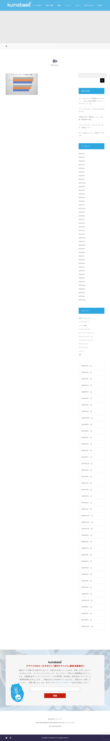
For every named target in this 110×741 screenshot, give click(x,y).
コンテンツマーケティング (86, 333)
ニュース (68, 5)
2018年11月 (82, 285)
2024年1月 (82, 164)
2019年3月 (82, 281)
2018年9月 (82, 289)
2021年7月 (82, 219)
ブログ (77, 5)
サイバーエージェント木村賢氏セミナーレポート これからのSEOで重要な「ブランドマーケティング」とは (91, 101)
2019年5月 (82, 274)
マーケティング (83, 347)
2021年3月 (82, 227)
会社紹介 (25, 5)
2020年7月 (82, 256)
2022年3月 (82, 201)
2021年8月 (82, 216)
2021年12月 (82, 208)
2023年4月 (82, 172)
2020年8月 (82, 252)
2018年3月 (82, 292)
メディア (81, 351)
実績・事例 (49, 5)
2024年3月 (82, 161)
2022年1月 (82, 205)
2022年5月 (82, 194)
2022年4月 (82, 197)
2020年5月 (82, 263)
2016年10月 (82, 300)
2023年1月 (82, 179)
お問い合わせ (88, 5)
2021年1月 (82, 234)
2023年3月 (82, 175)
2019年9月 (82, 270)
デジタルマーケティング (86, 340)
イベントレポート (84, 322)
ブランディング (83, 344)
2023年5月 (82, 168)
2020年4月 (82, 267)
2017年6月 (82, 296)
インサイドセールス (84, 329)
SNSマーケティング (84, 318)
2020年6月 (82, 260)
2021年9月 (82, 212)
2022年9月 (82, 186)
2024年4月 (82, 157)
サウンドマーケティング (86, 336)
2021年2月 (82, 230)
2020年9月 (82, 249)
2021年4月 (82, 223)
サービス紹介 (36, 5)
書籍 (59, 5)
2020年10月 (82, 245)
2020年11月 (82, 241)
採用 (80, 355)
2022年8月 (82, 190)
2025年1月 (82, 154)
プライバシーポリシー (63, 682)
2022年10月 (82, 183)
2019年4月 (82, 278)
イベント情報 (82, 325)
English (99, 5)
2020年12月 (82, 238)
